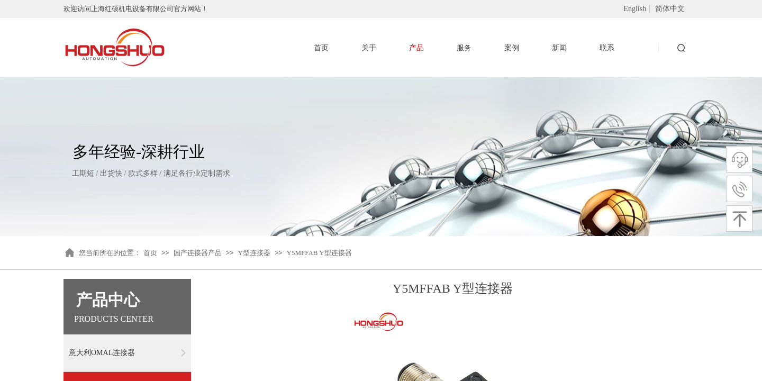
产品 (416, 48)
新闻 (559, 48)
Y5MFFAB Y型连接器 (319, 253)
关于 (368, 48)
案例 (511, 48)
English (634, 9)
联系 (607, 48)
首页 (150, 253)
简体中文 (670, 9)
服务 (464, 48)
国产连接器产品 (198, 253)
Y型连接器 (254, 253)
